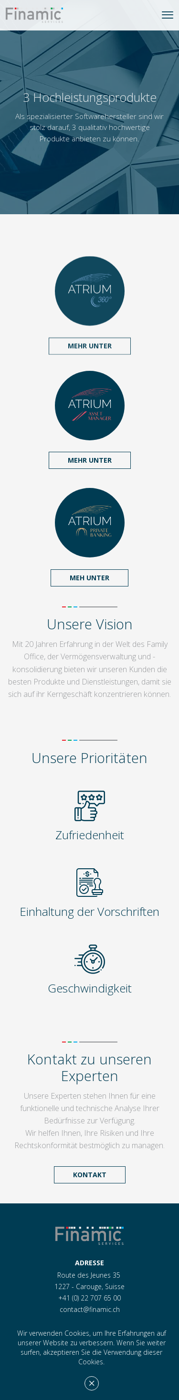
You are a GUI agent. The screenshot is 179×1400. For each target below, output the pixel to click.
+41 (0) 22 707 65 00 (89, 1297)
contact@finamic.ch (90, 1309)
